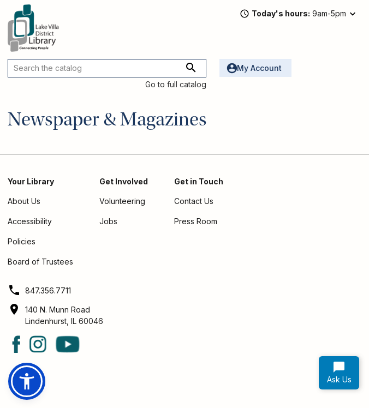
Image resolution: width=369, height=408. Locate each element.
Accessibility (30, 221)
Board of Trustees (40, 261)
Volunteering (122, 201)
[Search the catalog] (107, 68)
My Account (259, 68)
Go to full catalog (175, 84)
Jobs (108, 221)
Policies (21, 241)
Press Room (195, 221)
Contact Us (193, 201)
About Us (24, 201)
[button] (27, 381)
